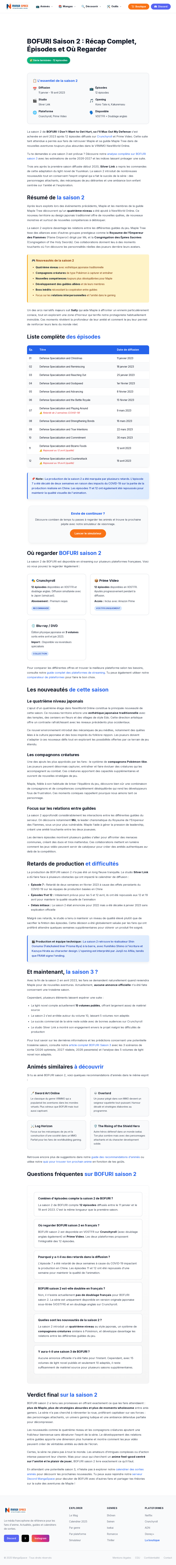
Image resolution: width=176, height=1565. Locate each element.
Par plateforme (77, 1534)
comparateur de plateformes (45, 677)
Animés (44, 6)
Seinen (110, 1521)
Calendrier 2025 (78, 1521)
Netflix (148, 1515)
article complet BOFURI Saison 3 (90, 1045)
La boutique (152, 1540)
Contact (168, 1557)
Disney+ (149, 1534)
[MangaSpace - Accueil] (17, 6)
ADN (147, 1527)
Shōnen (111, 1515)
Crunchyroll (104, 136)
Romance (112, 1534)
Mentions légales (122, 1557)
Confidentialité (152, 1557)
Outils (114, 6)
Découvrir (91, 6)
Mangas (67, 6)
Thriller (110, 1540)
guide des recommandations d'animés (115, 1157)
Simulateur (75, 1540)
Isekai (110, 1527)
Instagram (40, 1538)
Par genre (74, 1527)
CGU (137, 1557)
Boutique (138, 6)
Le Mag (73, 1515)
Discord (160, 6)
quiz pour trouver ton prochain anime (67, 1161)
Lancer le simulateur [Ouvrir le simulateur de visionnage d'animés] (88, 533)
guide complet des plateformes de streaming (76, 672)
